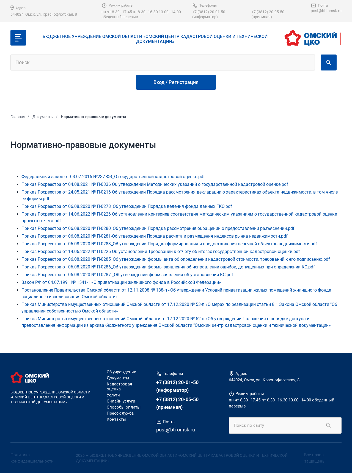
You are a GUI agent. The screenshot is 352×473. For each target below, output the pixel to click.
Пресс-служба (120, 413)
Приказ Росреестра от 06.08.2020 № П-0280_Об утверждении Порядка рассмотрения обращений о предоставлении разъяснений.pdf (158, 228)
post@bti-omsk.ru (326, 11)
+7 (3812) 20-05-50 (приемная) (267, 14)
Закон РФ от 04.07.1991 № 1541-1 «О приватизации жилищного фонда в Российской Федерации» (121, 282)
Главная (17, 117)
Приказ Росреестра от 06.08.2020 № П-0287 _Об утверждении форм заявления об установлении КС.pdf (127, 274)
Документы (43, 117)
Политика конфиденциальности (32, 458)
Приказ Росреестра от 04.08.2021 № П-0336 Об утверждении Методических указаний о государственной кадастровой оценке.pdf (154, 184)
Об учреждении (121, 371)
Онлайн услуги (121, 401)
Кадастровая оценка (119, 387)
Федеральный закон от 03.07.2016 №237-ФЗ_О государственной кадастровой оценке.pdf (113, 176)
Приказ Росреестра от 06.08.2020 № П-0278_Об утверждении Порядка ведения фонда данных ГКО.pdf (126, 206)
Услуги (113, 395)
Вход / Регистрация (176, 82)
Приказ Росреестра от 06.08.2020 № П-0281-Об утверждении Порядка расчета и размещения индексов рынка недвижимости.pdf (154, 236)
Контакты (116, 419)
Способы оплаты (124, 407)
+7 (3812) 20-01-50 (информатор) (208, 14)
